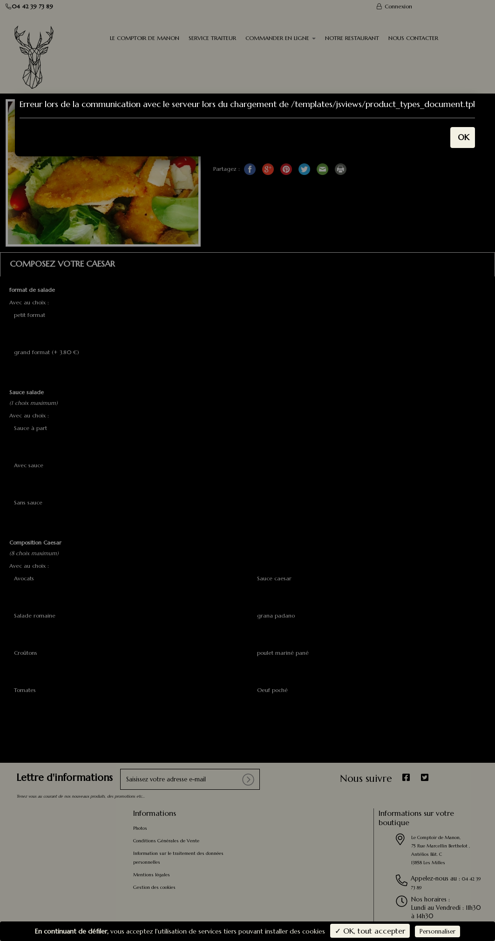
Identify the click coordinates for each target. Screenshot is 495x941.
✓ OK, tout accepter (370, 930)
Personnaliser (437, 931)
